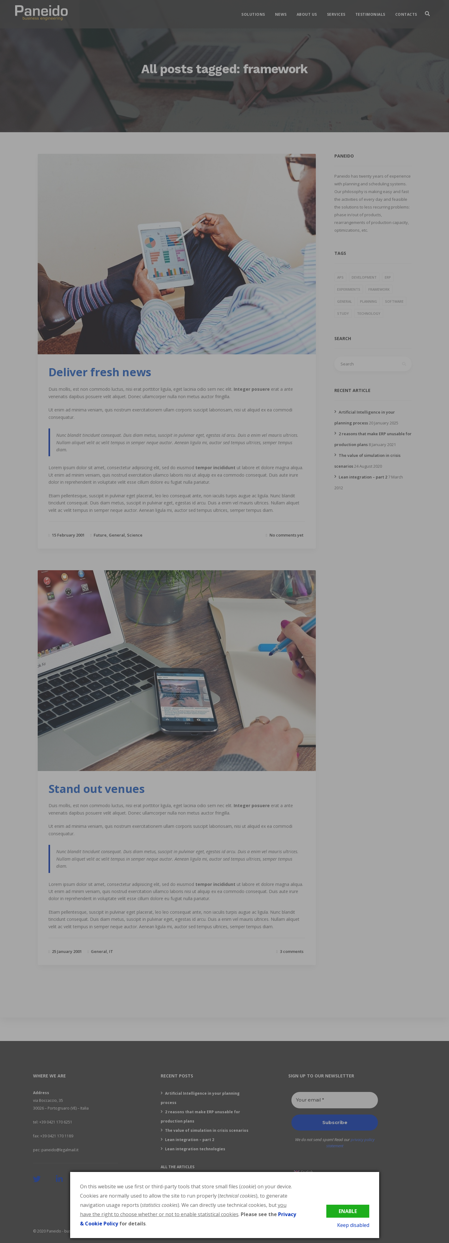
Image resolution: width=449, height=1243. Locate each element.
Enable (348, 1211)
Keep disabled (353, 1225)
